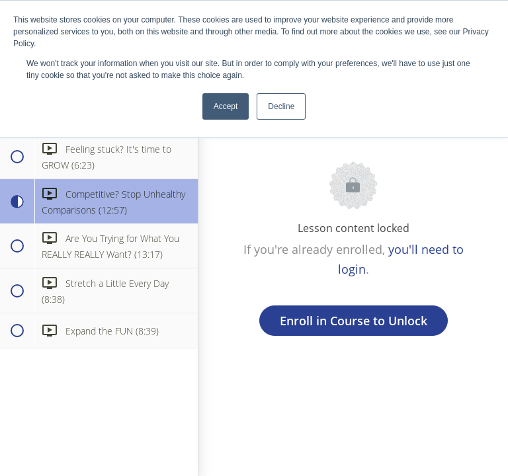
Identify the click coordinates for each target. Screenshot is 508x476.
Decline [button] (281, 106)
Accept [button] (226, 106)
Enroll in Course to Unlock (353, 321)
